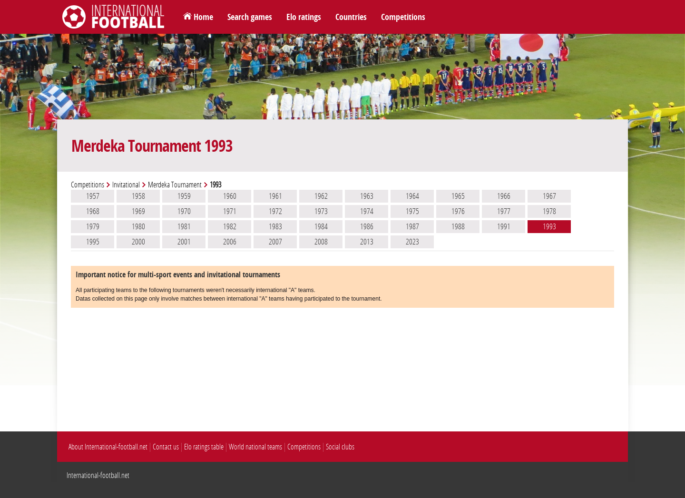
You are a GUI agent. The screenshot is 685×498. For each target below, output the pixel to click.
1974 (366, 211)
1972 (275, 211)
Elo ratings (303, 17)
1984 (321, 226)
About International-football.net (107, 446)
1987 (412, 226)
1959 (184, 196)
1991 (503, 226)
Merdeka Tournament (175, 184)
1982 (229, 226)
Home (203, 17)
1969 (138, 211)
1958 (138, 196)
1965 (458, 196)
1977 (503, 211)
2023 (412, 241)
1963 (366, 196)
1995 (92, 241)
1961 (275, 196)
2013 (366, 241)
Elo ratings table (204, 446)
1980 (138, 226)
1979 (92, 226)
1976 (458, 211)
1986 (366, 226)
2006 (229, 241)
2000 (138, 241)
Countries (351, 17)
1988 (458, 226)
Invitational (126, 184)
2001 (184, 241)
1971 (229, 211)
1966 (503, 196)
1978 (549, 211)
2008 (321, 241)
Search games (249, 17)
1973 (321, 211)
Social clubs (340, 446)
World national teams (255, 446)
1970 (184, 211)
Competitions (403, 17)
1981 (184, 226)
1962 (321, 196)
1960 (229, 196)
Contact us (166, 446)
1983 (275, 226)
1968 (92, 211)
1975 (412, 211)
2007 (275, 241)
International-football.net (98, 475)
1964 (412, 196)
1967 (549, 196)
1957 (92, 196)
